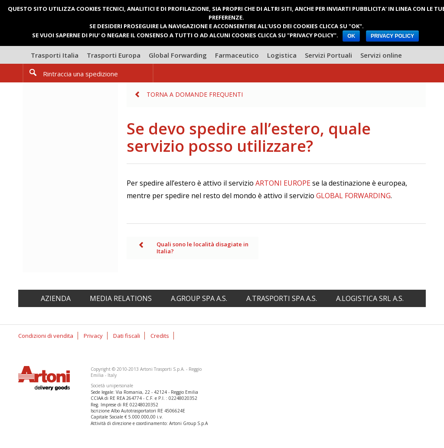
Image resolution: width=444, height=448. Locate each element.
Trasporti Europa (113, 55)
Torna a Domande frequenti (195, 94)
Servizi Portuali (328, 55)
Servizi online (381, 55)
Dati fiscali (126, 336)
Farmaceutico (237, 55)
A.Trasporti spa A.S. (281, 298)
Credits (159, 336)
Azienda (56, 298)
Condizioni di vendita (45, 336)
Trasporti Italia (54, 55)
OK (351, 36)
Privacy (93, 336)
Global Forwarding (178, 55)
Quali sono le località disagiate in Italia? (202, 247)
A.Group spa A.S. (199, 298)
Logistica (282, 55)
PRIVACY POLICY (392, 36)
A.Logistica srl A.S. (370, 298)
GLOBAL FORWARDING (353, 195)
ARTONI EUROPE (282, 183)
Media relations (121, 298)
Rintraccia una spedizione (80, 73)
